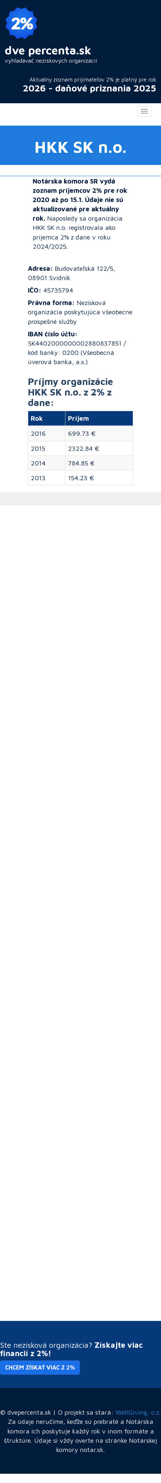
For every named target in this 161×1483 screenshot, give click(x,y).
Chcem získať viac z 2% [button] (40, 1367)
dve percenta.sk (48, 50)
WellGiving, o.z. (138, 1412)
